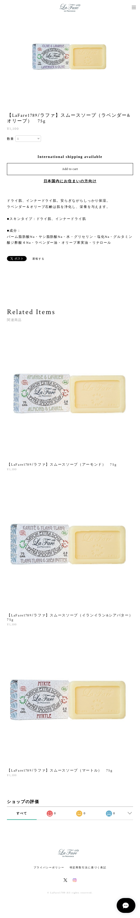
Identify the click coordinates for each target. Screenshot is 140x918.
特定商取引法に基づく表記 (88, 867)
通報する (38, 258)
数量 (10, 139)
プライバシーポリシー (49, 867)
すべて (21, 813)
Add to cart (70, 169)
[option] (70, 56)
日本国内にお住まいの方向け (70, 181)
